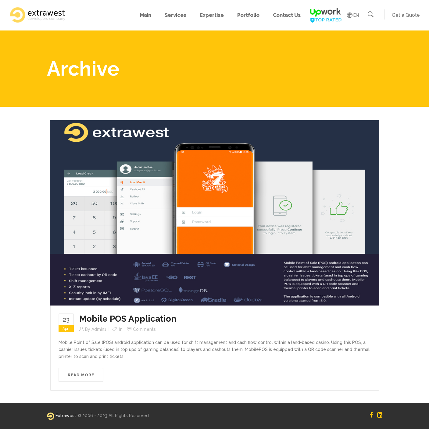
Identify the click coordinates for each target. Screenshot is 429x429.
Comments (144, 329)
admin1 (98, 329)
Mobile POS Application (127, 319)
